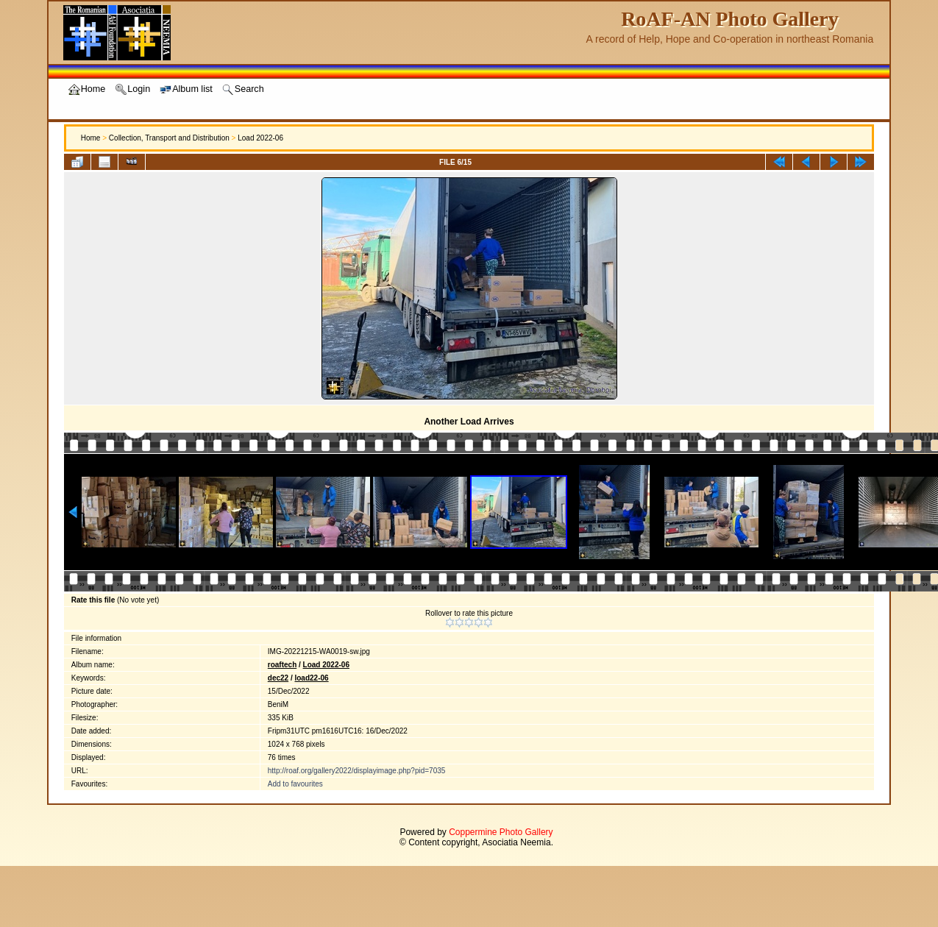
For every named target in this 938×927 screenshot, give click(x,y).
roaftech (282, 665)
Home (91, 138)
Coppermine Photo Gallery (501, 832)
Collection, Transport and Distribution (169, 138)
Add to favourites (295, 784)
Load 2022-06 (260, 138)
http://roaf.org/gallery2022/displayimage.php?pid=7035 (357, 771)
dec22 (278, 678)
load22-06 (311, 678)
